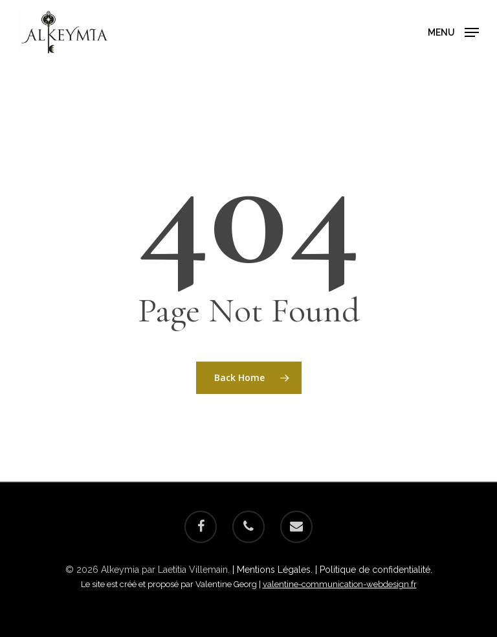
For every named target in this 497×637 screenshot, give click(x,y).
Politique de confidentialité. (376, 569)
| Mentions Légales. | (276, 569)
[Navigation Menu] (453, 31)
